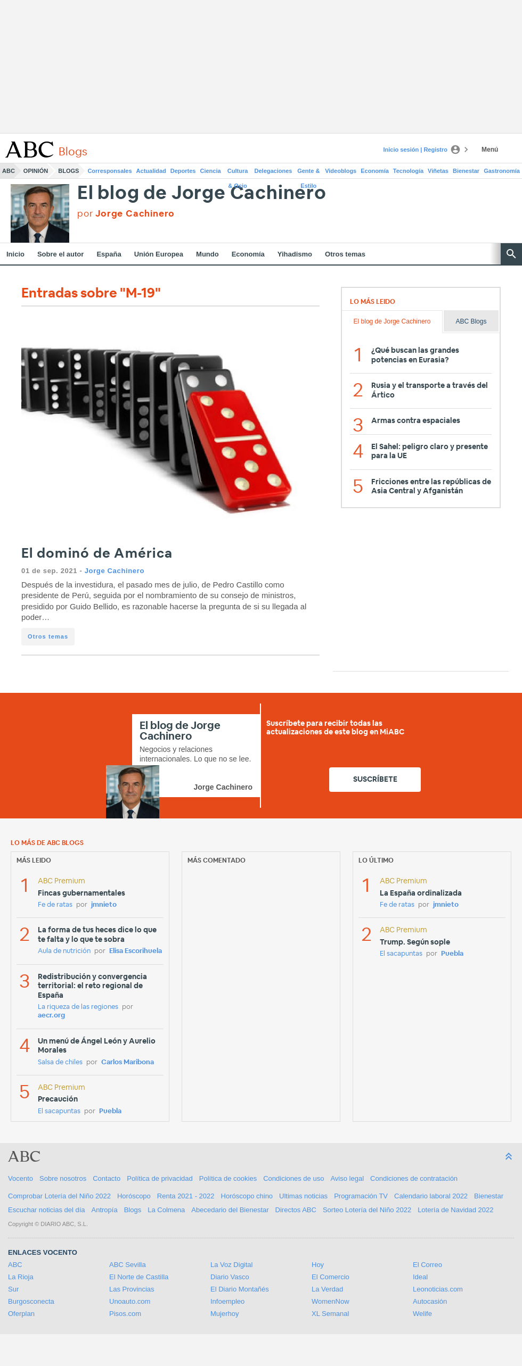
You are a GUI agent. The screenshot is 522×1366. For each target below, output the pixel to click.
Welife (422, 1313)
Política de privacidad (160, 1178)
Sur (13, 1289)
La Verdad (327, 1289)
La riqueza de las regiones (78, 1007)
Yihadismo (295, 254)
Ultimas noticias (303, 1196)
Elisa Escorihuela (135, 951)
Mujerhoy (224, 1313)
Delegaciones (273, 171)
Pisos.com (125, 1313)
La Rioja (21, 1276)
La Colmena (166, 1210)
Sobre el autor (60, 254)
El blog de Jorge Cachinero (202, 193)
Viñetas (438, 171)
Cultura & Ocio (237, 173)
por (126, 213)
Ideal (420, 1276)
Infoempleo (227, 1301)
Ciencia (210, 171)
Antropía (105, 1210)
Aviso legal (347, 1178)
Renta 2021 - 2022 (186, 1196)
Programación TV (361, 1196)
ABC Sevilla (127, 1264)
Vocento (20, 1178)
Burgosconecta (31, 1301)
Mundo (207, 254)
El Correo (427, 1264)
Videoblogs (340, 171)
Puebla (110, 1111)
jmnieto (104, 904)
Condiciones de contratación (414, 1178)
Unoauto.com (129, 1301)
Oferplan (21, 1313)
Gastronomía (502, 171)
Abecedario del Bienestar (229, 1210)
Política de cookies (228, 1178)
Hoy (318, 1264)
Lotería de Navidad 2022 (455, 1210)
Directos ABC (295, 1210)
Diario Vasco (229, 1276)
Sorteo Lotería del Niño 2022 (367, 1210)
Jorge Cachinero (114, 571)
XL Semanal (330, 1313)
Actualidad (151, 171)
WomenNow (330, 1301)
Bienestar (466, 171)
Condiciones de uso (293, 1178)
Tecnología (408, 171)
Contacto (106, 1178)
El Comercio (330, 1276)
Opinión (35, 171)
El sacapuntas (59, 1111)
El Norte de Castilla (138, 1276)
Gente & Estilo (308, 173)
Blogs (68, 171)
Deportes (183, 171)
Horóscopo (134, 1196)
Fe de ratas (55, 904)
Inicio (15, 254)
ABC (8, 171)
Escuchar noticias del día (46, 1210)
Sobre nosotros (62, 1178)
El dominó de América (97, 553)
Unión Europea (158, 254)
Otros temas (345, 254)
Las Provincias (131, 1289)
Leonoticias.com (438, 1289)
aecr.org (51, 1015)
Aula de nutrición (64, 951)
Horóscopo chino (247, 1196)
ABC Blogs (470, 321)
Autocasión (430, 1301)
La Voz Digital (231, 1264)
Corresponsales (109, 171)
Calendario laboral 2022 (431, 1196)
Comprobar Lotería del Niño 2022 (59, 1196)
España (108, 254)
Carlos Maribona (127, 1062)
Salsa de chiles (60, 1062)
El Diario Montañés (239, 1289)
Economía (375, 171)
